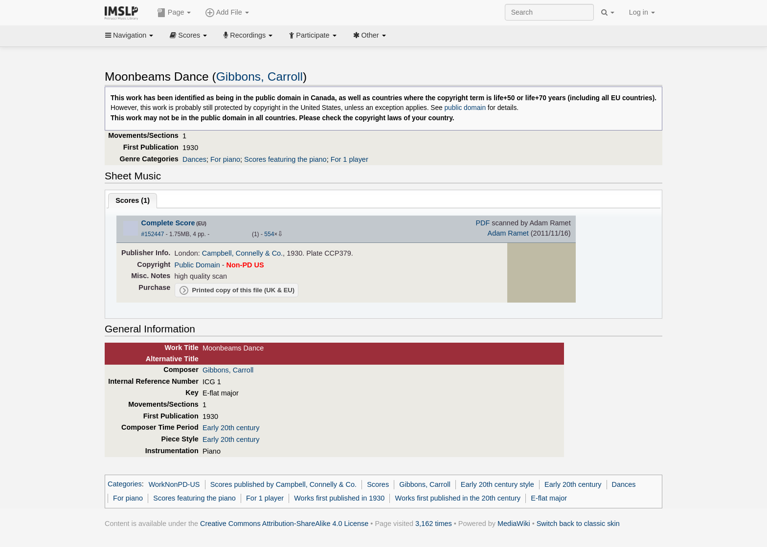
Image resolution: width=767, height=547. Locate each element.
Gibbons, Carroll (259, 76)
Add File (226, 12)
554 (269, 234)
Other (369, 35)
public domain (465, 107)
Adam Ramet (508, 233)
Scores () (132, 200)
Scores (188, 35)
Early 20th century (231, 428)
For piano (225, 159)
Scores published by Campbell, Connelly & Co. (283, 484)
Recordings (248, 35)
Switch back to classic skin (578, 523)
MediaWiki (513, 523)
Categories (125, 484)
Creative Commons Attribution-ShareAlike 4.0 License (284, 523)
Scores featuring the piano (285, 159)
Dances (194, 159)
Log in (642, 12)
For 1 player (349, 159)
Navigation (129, 35)
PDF (482, 223)
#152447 (152, 234)
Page (174, 12)
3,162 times (433, 523)
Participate (312, 35)
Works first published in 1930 (339, 498)
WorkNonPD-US (174, 484)
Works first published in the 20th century (458, 498)
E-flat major (549, 498)
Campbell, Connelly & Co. (242, 253)
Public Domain (197, 265)
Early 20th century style (497, 484)
